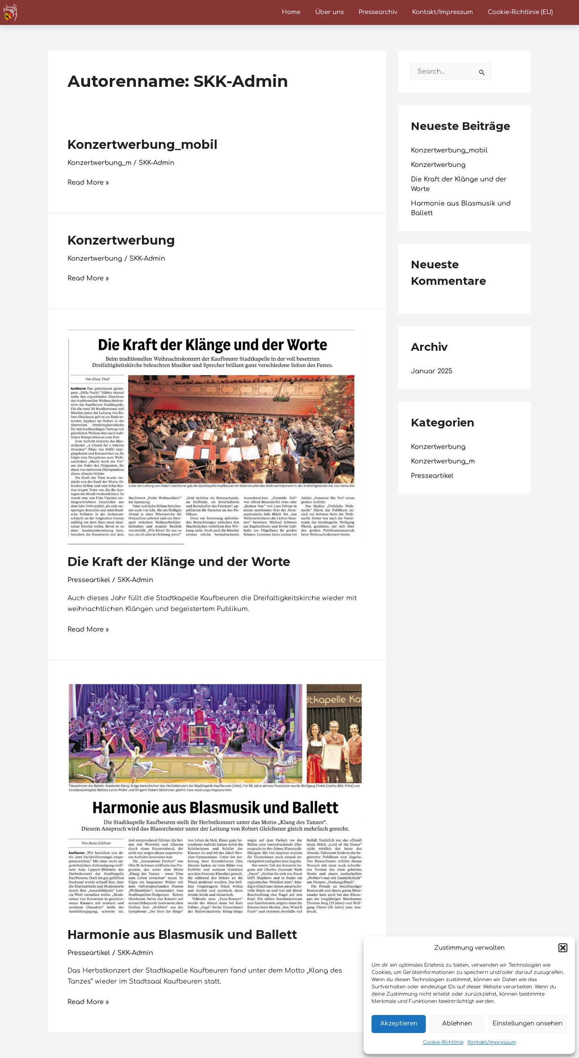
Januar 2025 (431, 371)
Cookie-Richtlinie (443, 1042)
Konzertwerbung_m (99, 163)
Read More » (88, 181)
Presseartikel (89, 580)
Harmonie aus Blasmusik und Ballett (182, 934)
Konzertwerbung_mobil (143, 144)
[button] (563, 948)
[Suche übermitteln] (482, 72)
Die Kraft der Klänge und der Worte (179, 561)
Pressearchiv (378, 12)
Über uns (329, 12)
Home (291, 12)
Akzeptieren (398, 1023)
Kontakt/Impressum (492, 1042)
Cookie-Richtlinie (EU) (520, 12)
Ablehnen (457, 1023)
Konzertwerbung (121, 240)
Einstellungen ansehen (528, 1023)
